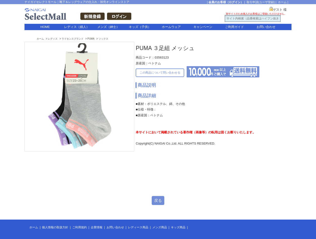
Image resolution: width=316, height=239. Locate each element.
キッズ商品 (178, 227)
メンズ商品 (159, 227)
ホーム (282, 2)
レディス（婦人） (76, 27)
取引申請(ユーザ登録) (261, 2)
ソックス (103, 38)
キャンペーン (202, 27)
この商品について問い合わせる (160, 72)
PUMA (90, 38)
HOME (45, 27)
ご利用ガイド (234, 27)
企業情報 (96, 227)
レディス (53, 38)
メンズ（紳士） (108, 27)
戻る (158, 200)
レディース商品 (138, 227)
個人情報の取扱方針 (55, 227)
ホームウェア (171, 27)
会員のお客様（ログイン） (225, 2)
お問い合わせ (266, 27)
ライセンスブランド (72, 38)
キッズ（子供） (140, 27)
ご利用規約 (79, 227)
